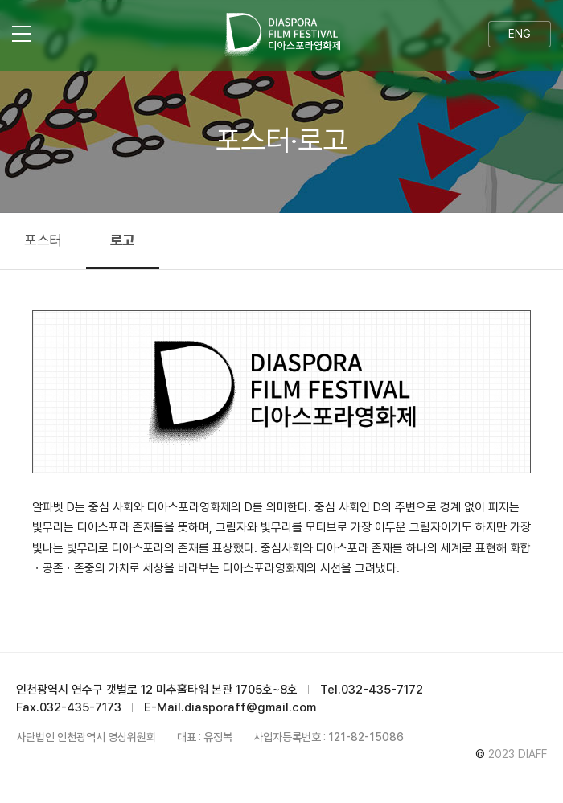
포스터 (43, 239)
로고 (122, 239)
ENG (519, 33)
